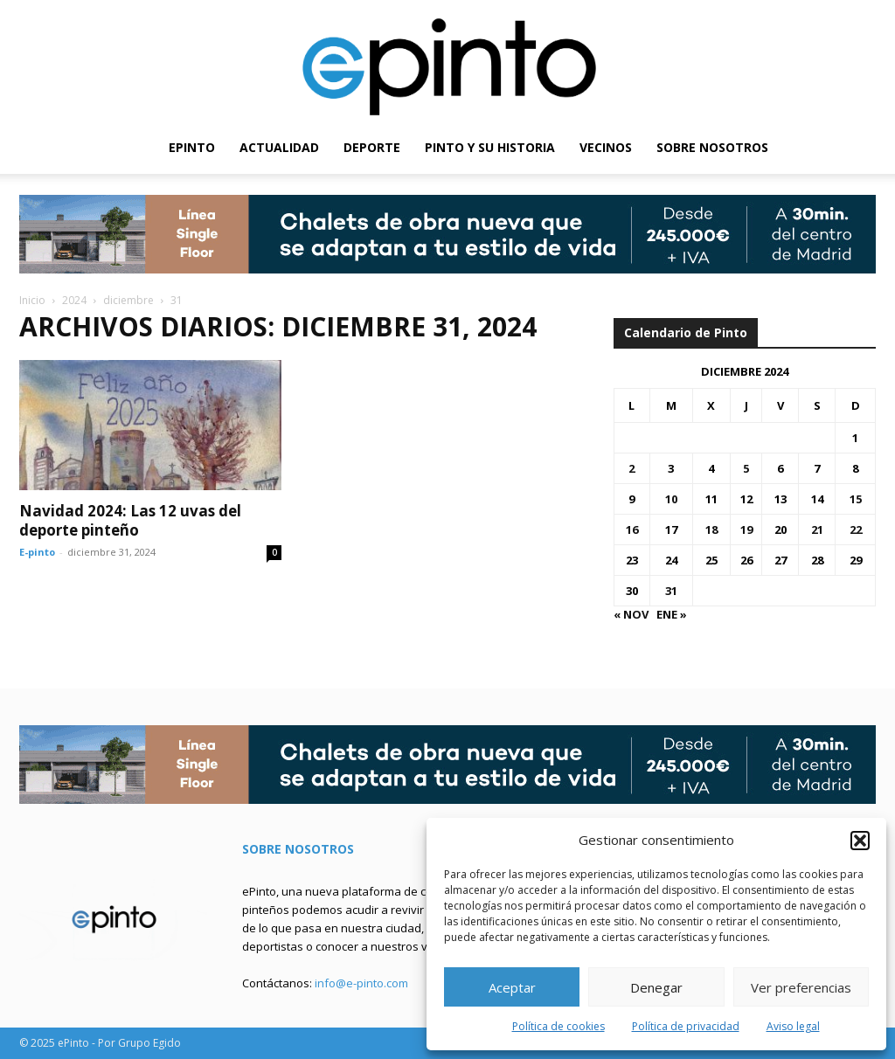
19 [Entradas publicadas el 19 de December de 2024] (746, 529)
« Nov (631, 614)
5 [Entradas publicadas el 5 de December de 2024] (746, 468)
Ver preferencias (801, 987)
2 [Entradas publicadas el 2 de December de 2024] (631, 468)
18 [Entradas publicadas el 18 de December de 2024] (711, 529)
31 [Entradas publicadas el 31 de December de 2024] (671, 591)
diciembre (128, 300)
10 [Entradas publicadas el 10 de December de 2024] (671, 499)
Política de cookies (558, 1026)
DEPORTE (371, 147)
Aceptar (512, 987)
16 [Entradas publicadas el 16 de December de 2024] (632, 529)
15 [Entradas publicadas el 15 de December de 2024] (856, 499)
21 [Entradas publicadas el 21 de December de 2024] (817, 529)
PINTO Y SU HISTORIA (490, 147)
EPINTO (192, 147)
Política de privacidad (685, 1026)
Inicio (32, 300)
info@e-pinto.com (361, 983)
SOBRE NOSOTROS (712, 147)
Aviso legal (793, 1026)
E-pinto (37, 551)
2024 (74, 300)
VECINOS (605, 147)
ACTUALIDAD (279, 147)
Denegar (656, 987)
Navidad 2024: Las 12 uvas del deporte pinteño (130, 520)
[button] (860, 840)
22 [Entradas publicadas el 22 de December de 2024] (856, 529)
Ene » (671, 614)
